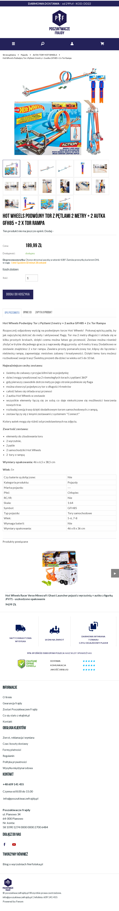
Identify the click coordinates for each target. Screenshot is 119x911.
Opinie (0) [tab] (27, 312)
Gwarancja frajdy (12, 703)
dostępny (30, 253)
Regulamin (8, 755)
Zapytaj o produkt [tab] (43, 312)
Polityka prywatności (15, 761)
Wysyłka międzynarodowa (18, 768)
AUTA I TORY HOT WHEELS (45, 55)
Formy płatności (12, 749)
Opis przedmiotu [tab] (12, 312)
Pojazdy (24, 55)
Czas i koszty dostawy (15, 743)
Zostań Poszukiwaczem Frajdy (20, 709)
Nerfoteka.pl (35, 864)
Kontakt (7, 721)
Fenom (19, 901)
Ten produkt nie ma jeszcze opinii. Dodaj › (28, 231)
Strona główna (9, 55)
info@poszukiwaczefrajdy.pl (17, 897)
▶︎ (115, 573)
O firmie (7, 697)
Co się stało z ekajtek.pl (16, 715)
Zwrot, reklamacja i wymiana (18, 737)
